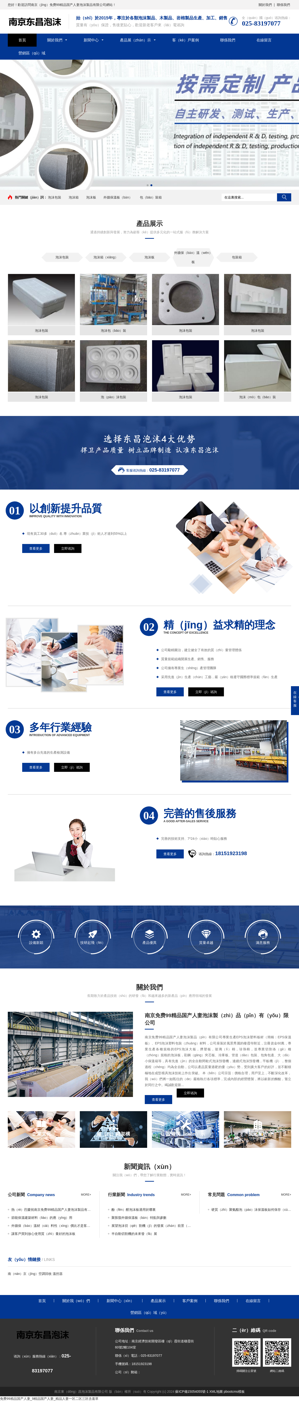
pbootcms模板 (234, 1391)
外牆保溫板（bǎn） (117, 197)
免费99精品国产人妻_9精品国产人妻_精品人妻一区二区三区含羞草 (49, 1399)
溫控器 (58, 1274)
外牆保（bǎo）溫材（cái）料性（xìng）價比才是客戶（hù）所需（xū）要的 (51, 1226)
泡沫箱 (74, 197)
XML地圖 (216, 1391)
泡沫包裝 (54, 197)
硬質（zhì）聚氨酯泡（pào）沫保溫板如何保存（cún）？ (251, 1209)
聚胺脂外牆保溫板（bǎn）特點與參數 (139, 1218)
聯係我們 (283, 5)
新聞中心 (91, 40)
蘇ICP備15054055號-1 (191, 1391)
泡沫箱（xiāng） (106, 257)
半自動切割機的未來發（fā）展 (134, 1234)
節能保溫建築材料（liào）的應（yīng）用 (41, 1218)
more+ (86, 1194)
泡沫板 (91, 197)
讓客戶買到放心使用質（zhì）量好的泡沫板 (43, 1234)
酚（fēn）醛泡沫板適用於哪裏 (133, 1209)
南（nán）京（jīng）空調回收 (30, 1274)
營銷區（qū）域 (31, 53)
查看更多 (158, 1099)
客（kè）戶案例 (185, 40)
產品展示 (158, 1301)
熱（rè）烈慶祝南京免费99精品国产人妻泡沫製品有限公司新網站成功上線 (51, 1209)
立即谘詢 (190, 1099)
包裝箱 (237, 257)
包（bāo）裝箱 (151, 197)
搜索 (284, 197)
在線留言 (264, 40)
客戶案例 (189, 1301)
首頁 (22, 40)
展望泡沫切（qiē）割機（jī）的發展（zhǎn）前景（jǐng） (151, 1226)
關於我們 (265, 5)
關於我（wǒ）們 (76, 1301)
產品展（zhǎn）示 (135, 40)
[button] (148, 185)
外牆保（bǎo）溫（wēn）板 (193, 257)
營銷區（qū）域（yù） (149, 1313)
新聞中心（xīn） (120, 1301)
